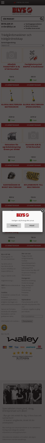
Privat (31, 226)
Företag (14, 226)
